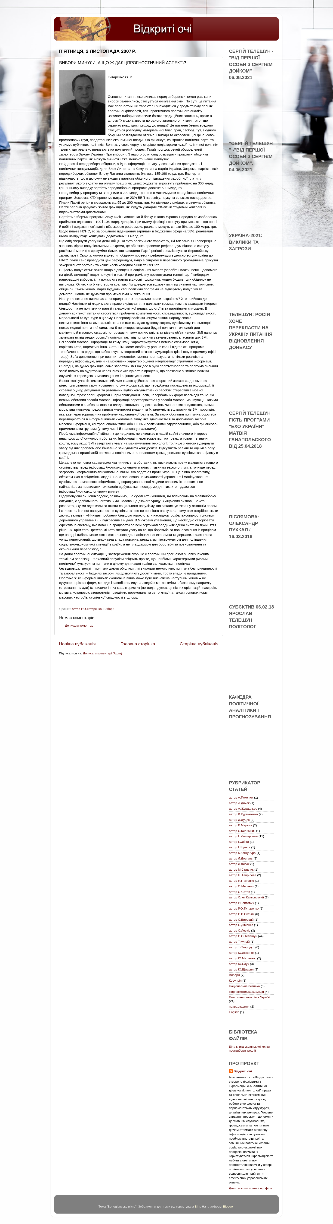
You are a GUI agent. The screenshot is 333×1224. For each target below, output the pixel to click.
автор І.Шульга (239, 847)
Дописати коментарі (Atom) (102, 653)
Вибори (108, 609)
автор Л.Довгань (241, 858)
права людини (239, 1006)
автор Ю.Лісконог (241, 952)
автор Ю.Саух (239, 964)
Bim (197, 1206)
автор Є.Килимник (242, 831)
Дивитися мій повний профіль (250, 1188)
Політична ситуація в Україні (249, 997)
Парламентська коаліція (246, 991)
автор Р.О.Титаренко (87, 609)
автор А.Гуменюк (241, 797)
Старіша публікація (199, 643)
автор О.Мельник (241, 886)
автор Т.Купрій (239, 941)
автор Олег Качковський (246, 897)
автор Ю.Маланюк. (242, 958)
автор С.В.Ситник (241, 914)
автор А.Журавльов (243, 808)
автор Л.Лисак (239, 864)
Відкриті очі (243, 1071)
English (234, 1012)
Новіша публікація (77, 643)
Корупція (235, 980)
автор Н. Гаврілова (242, 875)
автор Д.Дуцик (239, 819)
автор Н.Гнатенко (241, 880)
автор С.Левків (239, 930)
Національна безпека (244, 986)
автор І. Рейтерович (243, 836)
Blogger (228, 1206)
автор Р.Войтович (241, 903)
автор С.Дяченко (241, 925)
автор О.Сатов (239, 892)
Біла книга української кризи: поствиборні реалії (250, 1048)
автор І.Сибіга (239, 841)
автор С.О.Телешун (243, 936)
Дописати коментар (79, 625)
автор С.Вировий (241, 919)
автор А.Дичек (239, 803)
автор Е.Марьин (240, 825)
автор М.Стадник (241, 869)
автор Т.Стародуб (241, 947)
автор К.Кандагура (242, 853)
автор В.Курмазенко (243, 814)
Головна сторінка (137, 643)
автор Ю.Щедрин (241, 969)
